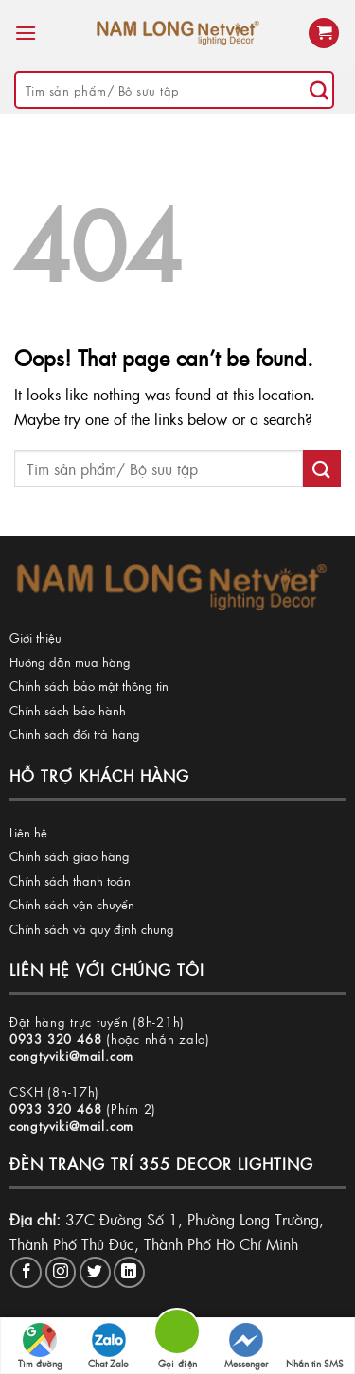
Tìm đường (40, 1346)
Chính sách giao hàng (69, 856)
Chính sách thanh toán (70, 881)
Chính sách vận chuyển (71, 904)
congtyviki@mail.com (71, 1056)
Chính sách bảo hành (67, 710)
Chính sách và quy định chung (91, 929)
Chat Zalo (108, 1346)
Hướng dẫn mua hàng (70, 662)
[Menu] (25, 32)
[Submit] (319, 90)
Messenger (246, 1346)
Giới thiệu (35, 637)
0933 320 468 (55, 1038)
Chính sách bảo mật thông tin (89, 686)
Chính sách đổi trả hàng (74, 734)
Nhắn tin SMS (315, 1346)
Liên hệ (28, 832)
